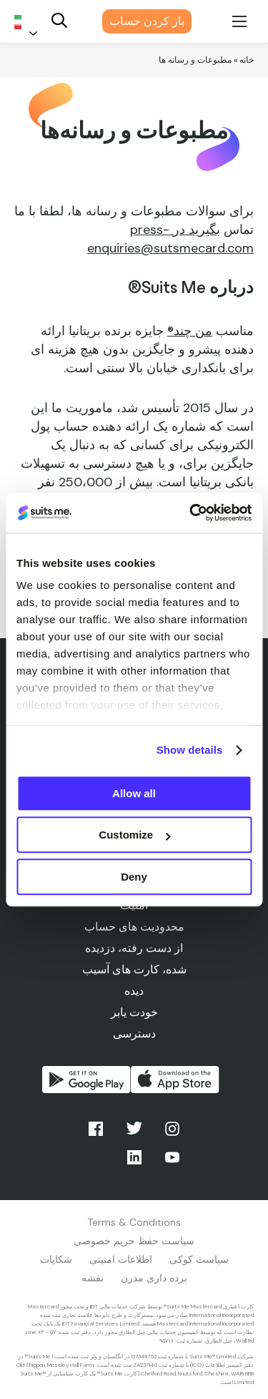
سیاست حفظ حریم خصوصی (134, 1241)
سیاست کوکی (199, 1259)
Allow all (134, 793)
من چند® (189, 330)
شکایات (56, 1259)
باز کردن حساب (146, 21)
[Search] (59, 22)
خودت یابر (134, 1012)
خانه (246, 60)
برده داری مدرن (154, 1278)
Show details (190, 750)
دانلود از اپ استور (175, 1079)
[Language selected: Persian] (28, 21)
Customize (134, 835)
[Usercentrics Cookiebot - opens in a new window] (191, 512)
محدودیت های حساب (134, 926)
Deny (134, 877)
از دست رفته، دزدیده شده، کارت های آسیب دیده (134, 969)
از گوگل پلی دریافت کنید (86, 1079)
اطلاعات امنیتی (120, 1259)
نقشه (92, 1278)
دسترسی (134, 1033)
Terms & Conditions (134, 1222)
